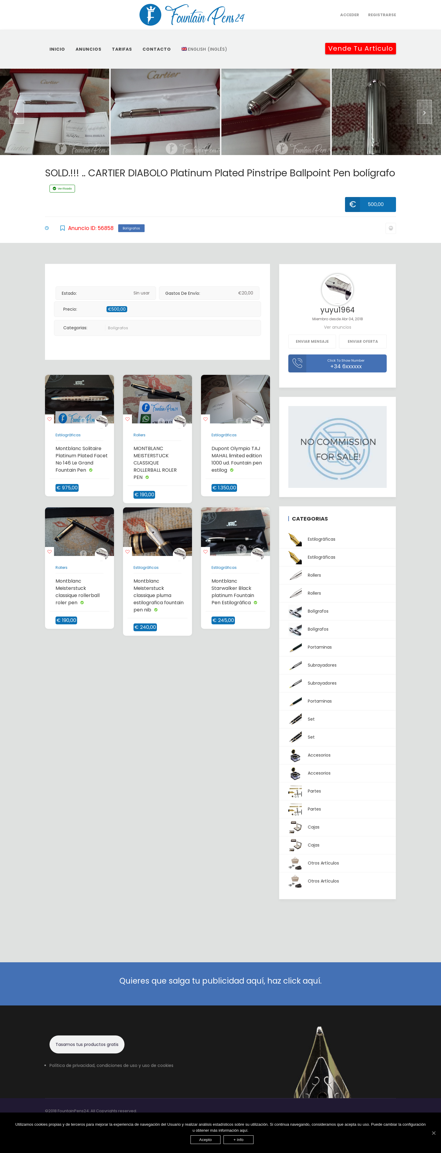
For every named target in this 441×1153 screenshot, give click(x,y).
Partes (304, 791)
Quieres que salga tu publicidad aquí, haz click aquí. (220, 980)
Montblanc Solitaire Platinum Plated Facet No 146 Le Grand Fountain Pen (82, 459)
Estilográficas (68, 435)
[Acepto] (433, 1133)
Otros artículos (313, 863)
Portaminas (310, 647)
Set (301, 719)
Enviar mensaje (312, 341)
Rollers (140, 435)
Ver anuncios (337, 327)
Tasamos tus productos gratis (87, 1044)
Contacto (156, 49)
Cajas (304, 827)
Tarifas (122, 49)
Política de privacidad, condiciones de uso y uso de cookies (111, 1065)
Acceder (349, 15)
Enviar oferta (363, 341)
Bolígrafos (131, 228)
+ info (238, 1139)
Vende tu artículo (360, 48)
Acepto (205, 1139)
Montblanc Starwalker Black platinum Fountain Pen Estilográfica (233, 592)
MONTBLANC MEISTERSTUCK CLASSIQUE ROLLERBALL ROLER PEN (155, 463)
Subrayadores (312, 665)
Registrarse (382, 15)
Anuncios (88, 49)
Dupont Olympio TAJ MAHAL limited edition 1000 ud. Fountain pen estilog (237, 459)
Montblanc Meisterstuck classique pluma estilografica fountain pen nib (159, 595)
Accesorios (309, 755)
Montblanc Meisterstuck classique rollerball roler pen (78, 592)
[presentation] (16, 112)
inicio (57, 49)
